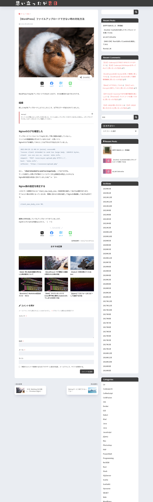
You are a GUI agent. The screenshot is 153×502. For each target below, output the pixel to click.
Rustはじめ (107, 48)
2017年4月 (107, 336)
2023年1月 (107, 193)
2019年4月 (107, 275)
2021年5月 (107, 219)
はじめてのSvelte (109, 37)
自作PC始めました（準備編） (113, 25)
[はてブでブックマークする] (61, 84)
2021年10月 (107, 206)
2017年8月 (107, 318)
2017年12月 (107, 301)
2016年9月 (107, 366)
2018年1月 (107, 297)
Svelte (105, 480)
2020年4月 (107, 245)
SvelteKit (106, 484)
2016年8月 (107, 370)
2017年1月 (107, 349)
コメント (23, 316)
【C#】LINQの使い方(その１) (113, 105)
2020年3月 (107, 249)
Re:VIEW (106, 462)
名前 (21, 341)
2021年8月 (107, 215)
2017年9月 (107, 314)
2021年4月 (107, 223)
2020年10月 (107, 236)
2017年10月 (107, 310)
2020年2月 (107, 253)
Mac (104, 441)
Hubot (105, 415)
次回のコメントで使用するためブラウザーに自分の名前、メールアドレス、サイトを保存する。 (53, 367)
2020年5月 (107, 241)
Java (105, 423)
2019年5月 (107, 271)
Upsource (106, 488)
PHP (104, 449)
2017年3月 (107, 340)
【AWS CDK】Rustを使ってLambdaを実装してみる (119, 42)
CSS (104, 402)
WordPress (90, 241)
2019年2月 (107, 280)
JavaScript (107, 432)
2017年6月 (107, 327)
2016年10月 (107, 362)
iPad (104, 419)
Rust (105, 467)
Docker (105, 406)
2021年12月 (107, 197)
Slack (105, 471)
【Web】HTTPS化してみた (112, 85)
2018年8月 (107, 284)
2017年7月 (107, 323)
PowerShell (107, 454)
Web (82, 241)
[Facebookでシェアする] (52, 84)
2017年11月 (107, 305)
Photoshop (107, 445)
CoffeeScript (108, 393)
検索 (136, 12)
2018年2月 (107, 293)
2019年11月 (107, 258)
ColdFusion (107, 397)
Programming (108, 458)
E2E (104, 411)
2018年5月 (107, 288)
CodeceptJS (107, 389)
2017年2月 (107, 344)
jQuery (105, 436)
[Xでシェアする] (42, 84)
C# (104, 384)
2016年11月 (107, 357)
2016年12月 (107, 353)
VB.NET (106, 493)
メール (22, 350)
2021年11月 (107, 202)
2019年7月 (107, 262)
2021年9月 (107, 210)
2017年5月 (107, 331)
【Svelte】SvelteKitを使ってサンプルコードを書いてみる (119, 31)
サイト (21, 358)
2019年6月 (107, 266)
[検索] (136, 117)
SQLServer (107, 475)
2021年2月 (107, 228)
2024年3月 (107, 189)
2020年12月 (107, 232)
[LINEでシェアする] (70, 84)
